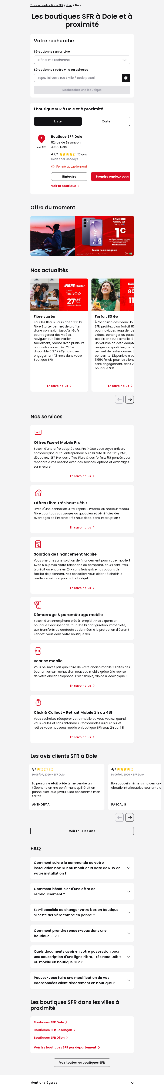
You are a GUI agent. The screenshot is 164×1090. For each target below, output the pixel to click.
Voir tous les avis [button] (82, 831)
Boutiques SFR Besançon (53, 1030)
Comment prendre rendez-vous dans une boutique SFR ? (82, 933)
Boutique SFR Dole (66, 136)
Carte (106, 121)
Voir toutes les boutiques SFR (82, 1062)
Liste (58, 121)
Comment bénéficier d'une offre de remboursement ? (82, 891)
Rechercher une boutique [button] (82, 90)
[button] (126, 78)
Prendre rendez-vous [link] (112, 176)
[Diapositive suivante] (129, 399)
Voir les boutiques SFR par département (67, 1047)
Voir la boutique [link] (63, 186)
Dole (78, 5)
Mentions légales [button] (43, 1082)
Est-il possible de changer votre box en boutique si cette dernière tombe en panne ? (82, 912)
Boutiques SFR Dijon (49, 1037)
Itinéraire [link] (69, 176)
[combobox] (78, 78)
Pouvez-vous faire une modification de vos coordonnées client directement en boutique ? (82, 980)
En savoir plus (80, 476)
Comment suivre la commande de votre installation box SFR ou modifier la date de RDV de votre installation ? (82, 868)
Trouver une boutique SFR (46, 5)
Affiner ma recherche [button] (82, 60)
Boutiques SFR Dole (49, 1022)
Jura (69, 5)
